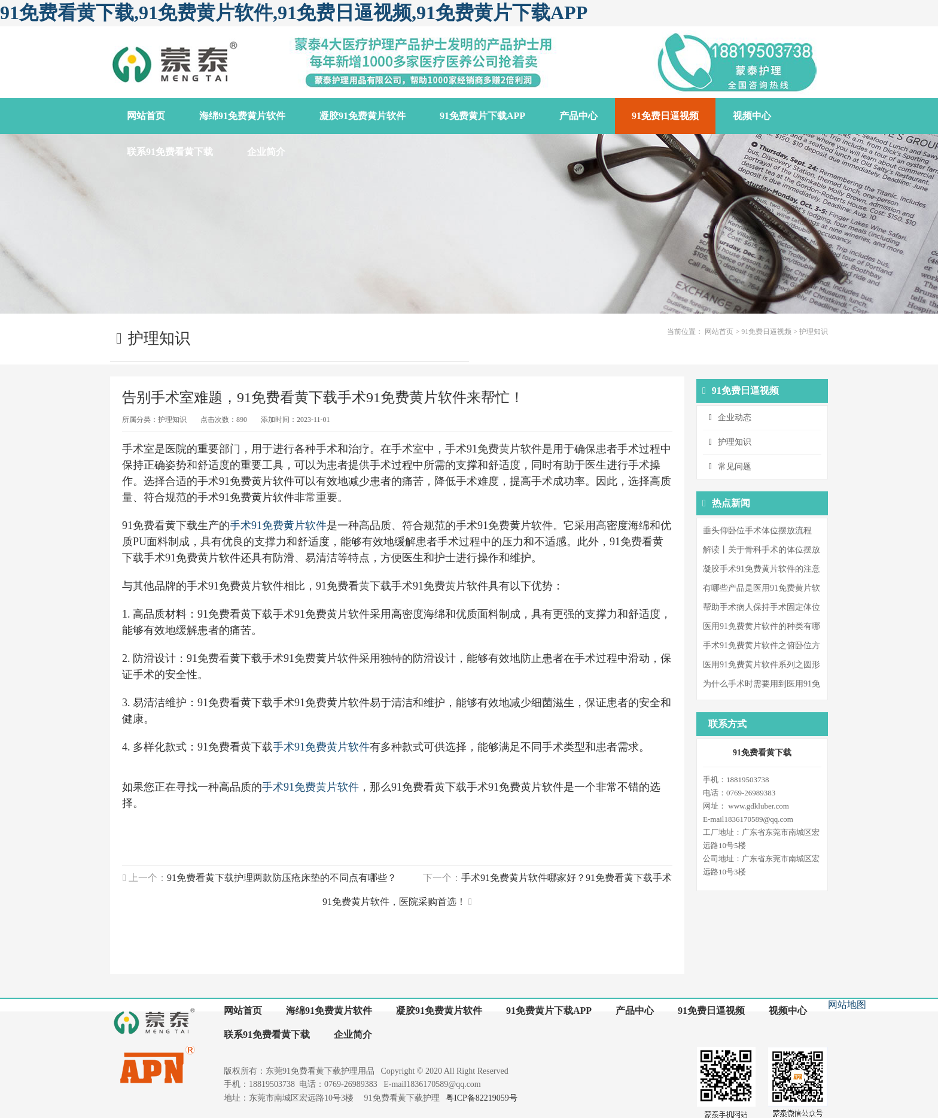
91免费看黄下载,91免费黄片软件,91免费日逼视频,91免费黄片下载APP (293, 12)
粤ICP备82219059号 (481, 1097)
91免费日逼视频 (766, 331)
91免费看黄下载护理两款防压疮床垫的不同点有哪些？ (282, 878)
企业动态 (734, 417)
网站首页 (719, 331)
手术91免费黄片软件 (278, 525)
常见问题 (734, 466)
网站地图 (847, 1004)
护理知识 (813, 331)
